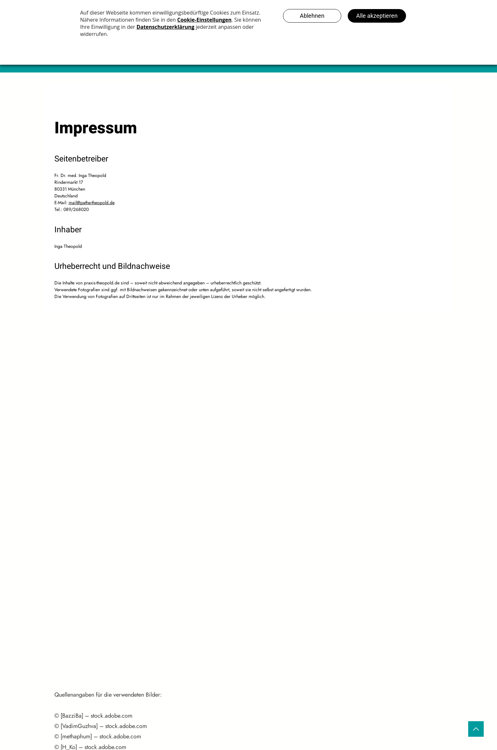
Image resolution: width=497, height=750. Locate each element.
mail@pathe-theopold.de (92, 202)
